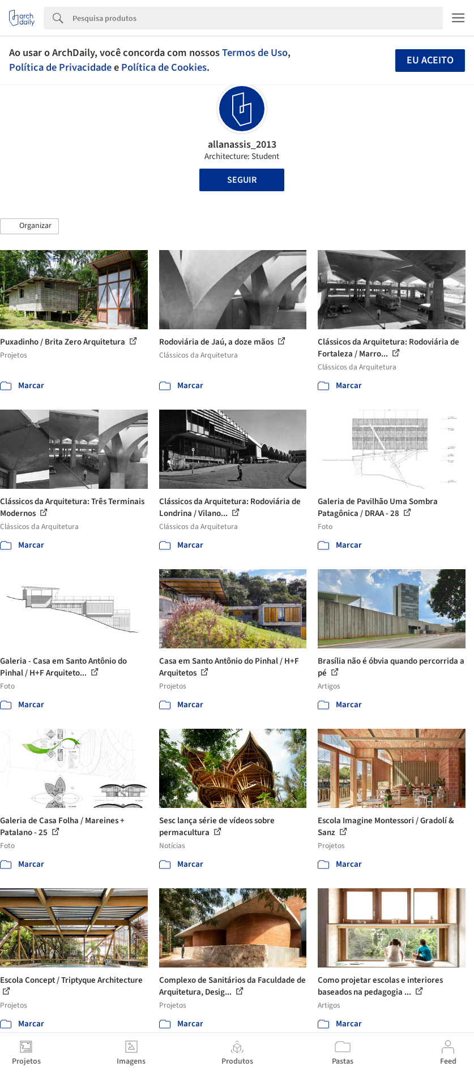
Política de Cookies (164, 67)
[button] (29, 226)
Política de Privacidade (60, 67)
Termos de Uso (255, 52)
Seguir (242, 180)
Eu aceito (430, 60)
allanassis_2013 (242, 144)
